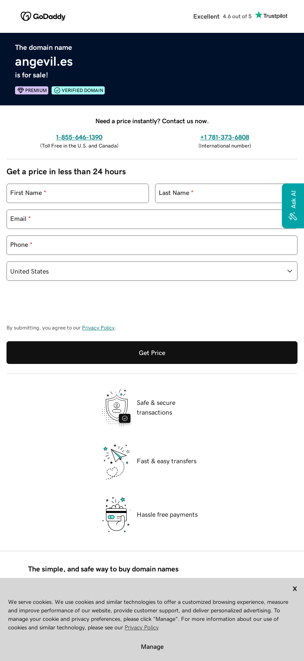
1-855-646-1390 (79, 137)
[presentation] (68, 306)
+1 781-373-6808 (224, 137)
